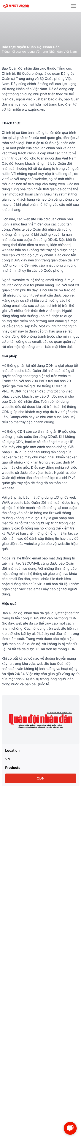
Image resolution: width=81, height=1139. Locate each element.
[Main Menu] (73, 6)
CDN (40, 778)
